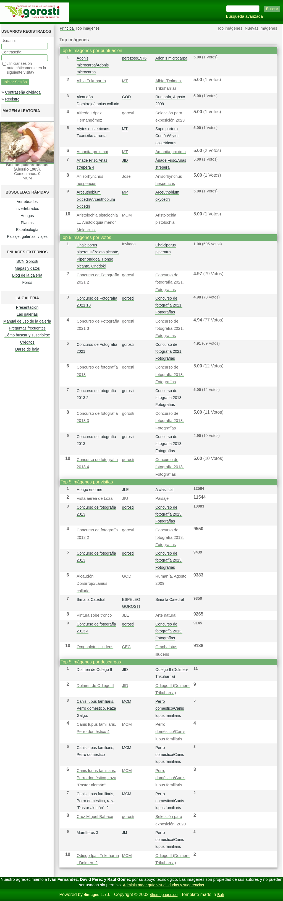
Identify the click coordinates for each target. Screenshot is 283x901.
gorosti (128, 113)
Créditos (27, 342)
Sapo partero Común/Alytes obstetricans (167, 136)
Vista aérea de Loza (94, 498)
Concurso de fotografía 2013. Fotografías (169, 374)
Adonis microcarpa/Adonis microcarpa (93, 65)
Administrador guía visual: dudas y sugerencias (163, 885)
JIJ (124, 832)
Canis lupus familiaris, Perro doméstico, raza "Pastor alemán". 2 (95, 801)
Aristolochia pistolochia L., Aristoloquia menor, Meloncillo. (97, 222)
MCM (127, 215)
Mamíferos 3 (87, 832)
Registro (12, 99)
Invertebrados (27, 208)
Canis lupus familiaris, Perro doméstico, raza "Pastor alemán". (96, 777)
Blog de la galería (27, 275)
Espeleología (27, 229)
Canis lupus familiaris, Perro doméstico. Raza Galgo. (96, 708)
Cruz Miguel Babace (95, 816)
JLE (125, 489)
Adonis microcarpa (171, 58)
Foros (27, 282)
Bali (220, 894)
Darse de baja (27, 349)
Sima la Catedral (91, 599)
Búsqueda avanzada (244, 16)
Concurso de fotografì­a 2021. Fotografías (169, 282)
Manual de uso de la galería (27, 321)
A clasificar (164, 489)
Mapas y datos (27, 268)
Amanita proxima (170, 152)
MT (125, 81)
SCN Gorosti (27, 261)
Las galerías (27, 314)
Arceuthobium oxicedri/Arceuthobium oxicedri (96, 199)
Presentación (27, 307)
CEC (126, 647)
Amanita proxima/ (92, 152)
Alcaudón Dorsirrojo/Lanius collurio (92, 583)
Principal (67, 28)
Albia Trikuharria (91, 81)
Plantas (27, 222)
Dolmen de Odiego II (94, 669)
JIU (125, 498)
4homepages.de (163, 894)
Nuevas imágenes (261, 28)
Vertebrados (27, 201)
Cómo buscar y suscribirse (27, 335)
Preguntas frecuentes (27, 328)
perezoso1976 (134, 58)
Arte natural (165, 615)
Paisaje (162, 498)
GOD (126, 97)
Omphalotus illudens (95, 647)
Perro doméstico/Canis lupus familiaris (169, 708)
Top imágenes (229, 28)
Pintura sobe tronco (94, 615)
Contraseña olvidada (22, 92)
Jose (126, 176)
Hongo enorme (89, 489)
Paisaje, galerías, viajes (27, 236)
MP (125, 192)
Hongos (27, 215)
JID (125, 160)
